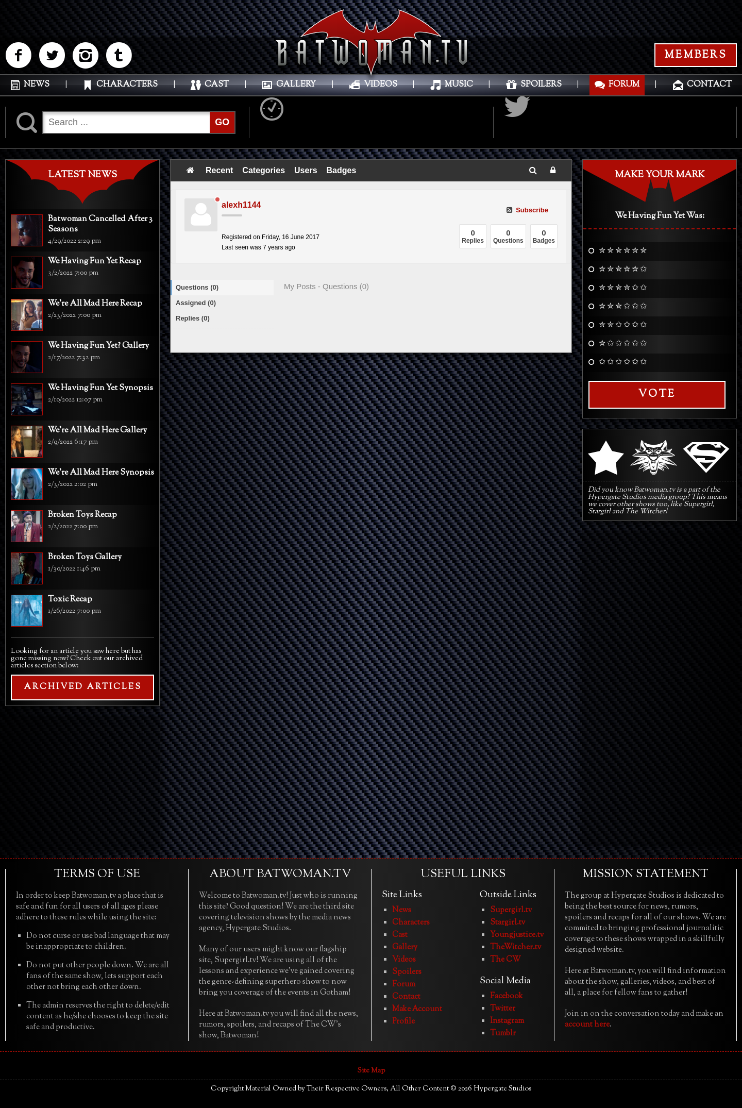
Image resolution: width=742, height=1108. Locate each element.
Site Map (371, 1071)
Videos (404, 959)
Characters (411, 922)
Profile (403, 1021)
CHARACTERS (127, 85)
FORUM (624, 85)
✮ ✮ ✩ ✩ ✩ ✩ (623, 326)
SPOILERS (541, 85)
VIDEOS (380, 85)
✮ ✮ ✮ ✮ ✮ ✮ (623, 251)
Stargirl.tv (507, 922)
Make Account (417, 1009)
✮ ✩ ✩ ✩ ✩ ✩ (623, 344)
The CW (505, 959)
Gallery (404, 947)
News (401, 910)
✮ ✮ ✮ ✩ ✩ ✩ (623, 307)
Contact (406, 997)
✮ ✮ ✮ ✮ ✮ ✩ (623, 270)
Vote (657, 394)
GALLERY (296, 85)
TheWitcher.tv (515, 947)
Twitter (502, 1008)
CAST (217, 85)
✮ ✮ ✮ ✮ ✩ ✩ (623, 288)
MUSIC (459, 85)
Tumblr (503, 1033)
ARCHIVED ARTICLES (83, 687)
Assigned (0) (196, 303)
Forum (403, 984)
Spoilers (406, 972)
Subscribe (527, 210)
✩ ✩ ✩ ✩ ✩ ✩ (623, 363)
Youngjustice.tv (517, 935)
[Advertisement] (82, 780)
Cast (400, 935)
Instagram (507, 1021)
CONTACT (709, 85)
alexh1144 (241, 204)
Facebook (506, 996)
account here (587, 1024)
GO (222, 122)
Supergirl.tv (511, 910)
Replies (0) (193, 318)
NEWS (36, 85)
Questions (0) (197, 287)
